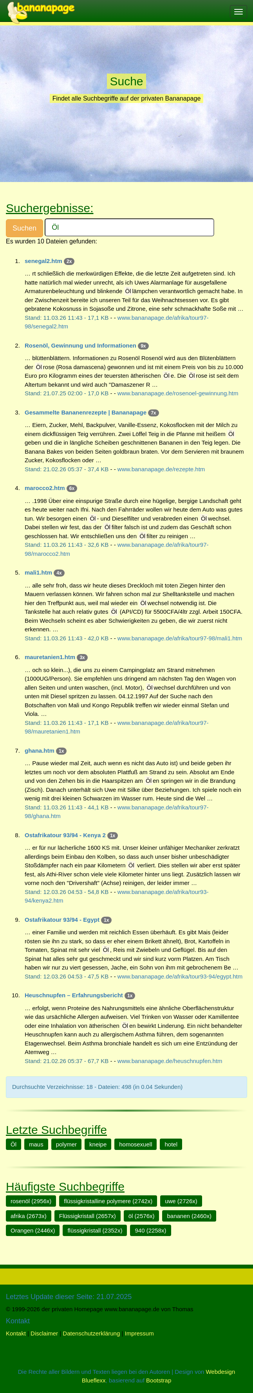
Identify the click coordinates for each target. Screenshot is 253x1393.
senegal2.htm (43, 261)
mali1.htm (38, 572)
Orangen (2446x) (33, 1230)
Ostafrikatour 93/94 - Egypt (62, 919)
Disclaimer (44, 1333)
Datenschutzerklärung (91, 1333)
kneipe (98, 1144)
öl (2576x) (141, 1216)
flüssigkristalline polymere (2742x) (108, 1201)
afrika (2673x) (29, 1216)
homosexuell (135, 1144)
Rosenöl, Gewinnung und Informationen (80, 345)
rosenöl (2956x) (31, 1201)
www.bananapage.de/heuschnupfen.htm (169, 1061)
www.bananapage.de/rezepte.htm (161, 469)
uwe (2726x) (181, 1201)
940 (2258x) (150, 1230)
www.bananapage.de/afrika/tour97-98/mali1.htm (179, 638)
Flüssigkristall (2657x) (87, 1216)
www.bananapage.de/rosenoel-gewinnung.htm (178, 393)
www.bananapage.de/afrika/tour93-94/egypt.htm (179, 976)
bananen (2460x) (189, 1216)
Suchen (24, 228)
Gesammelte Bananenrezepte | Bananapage (85, 412)
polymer (66, 1144)
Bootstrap (158, 1380)
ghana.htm (39, 750)
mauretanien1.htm (50, 657)
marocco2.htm (45, 488)
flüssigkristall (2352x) (94, 1230)
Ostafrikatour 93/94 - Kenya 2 (65, 835)
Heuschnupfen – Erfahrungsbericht (74, 995)
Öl (13, 1144)
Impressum (139, 1333)
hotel (170, 1144)
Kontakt (16, 1333)
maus (36, 1144)
